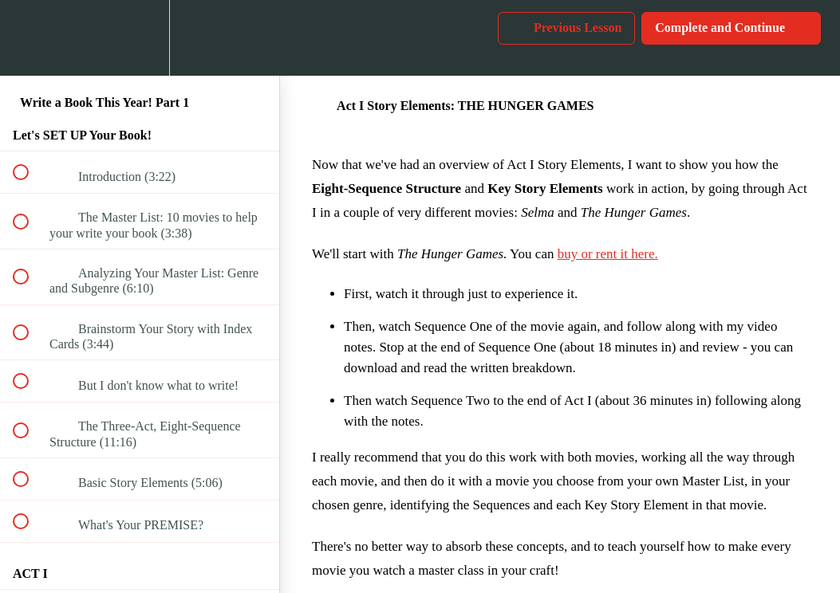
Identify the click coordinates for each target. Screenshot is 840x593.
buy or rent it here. (608, 253)
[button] (29, 38)
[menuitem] (139, 38)
